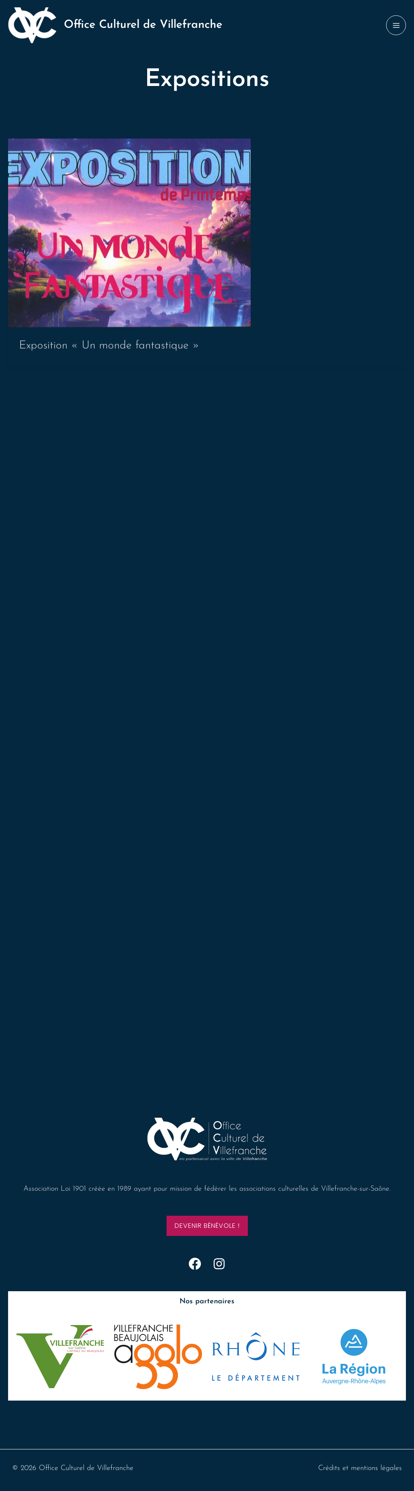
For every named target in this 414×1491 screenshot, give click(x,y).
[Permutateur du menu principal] (396, 25)
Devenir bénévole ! (207, 1225)
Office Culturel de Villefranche (143, 25)
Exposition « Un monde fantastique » (109, 348)
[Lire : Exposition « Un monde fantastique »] (129, 236)
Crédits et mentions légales (360, 1468)
